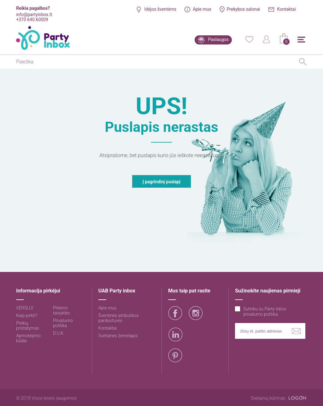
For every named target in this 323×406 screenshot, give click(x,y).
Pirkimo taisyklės (61, 310)
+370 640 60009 (32, 19)
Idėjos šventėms (160, 9)
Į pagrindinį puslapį (161, 181)
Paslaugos (218, 39)
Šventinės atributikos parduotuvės (118, 318)
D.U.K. (59, 333)
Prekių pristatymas (27, 326)
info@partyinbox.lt (34, 14)
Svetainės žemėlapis (118, 335)
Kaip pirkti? (26, 315)
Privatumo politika (63, 323)
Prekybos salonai (243, 9)
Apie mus (202, 9)
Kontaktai (286, 9)
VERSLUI (24, 307)
